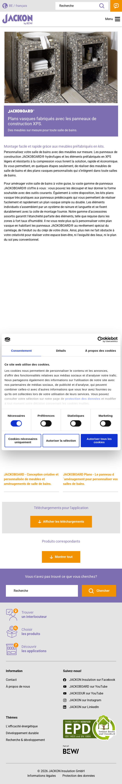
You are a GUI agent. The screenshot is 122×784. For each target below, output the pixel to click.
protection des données (82, 398)
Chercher (102, 591)
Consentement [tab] (21, 350)
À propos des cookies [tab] (100, 350)
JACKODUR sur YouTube (86, 693)
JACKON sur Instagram (85, 700)
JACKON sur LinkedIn (81, 707)
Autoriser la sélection (61, 440)
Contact (116, 6)
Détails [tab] (61, 350)
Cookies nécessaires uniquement (22, 440)
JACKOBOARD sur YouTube (88, 686)
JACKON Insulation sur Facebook (89, 679)
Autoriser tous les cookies (99, 440)
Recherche (100, 6)
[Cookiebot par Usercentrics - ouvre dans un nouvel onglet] (100, 339)
